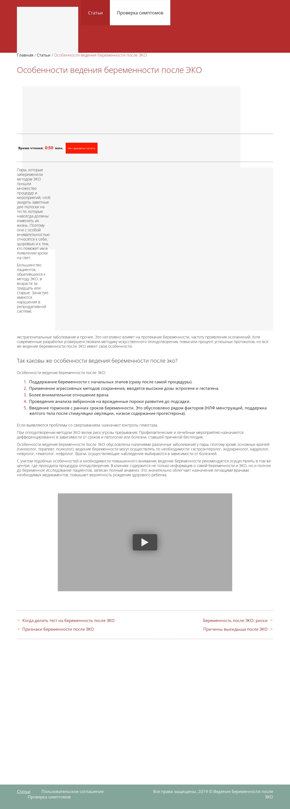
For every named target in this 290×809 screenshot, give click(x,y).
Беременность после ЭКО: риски (235, 620)
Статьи (95, 13)
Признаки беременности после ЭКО (58, 629)
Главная (25, 55)
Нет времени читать (81, 148)
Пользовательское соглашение (72, 791)
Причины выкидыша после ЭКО (235, 629)
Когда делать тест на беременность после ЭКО (68, 620)
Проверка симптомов (140, 13)
